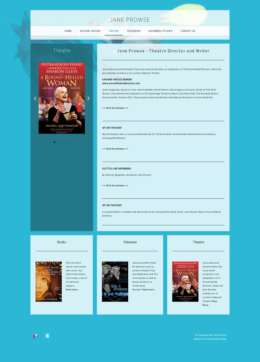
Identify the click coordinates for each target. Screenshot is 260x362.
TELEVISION (133, 31)
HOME (68, 31)
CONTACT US (188, 31)
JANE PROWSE (130, 19)
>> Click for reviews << (115, 108)
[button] (35, 98)
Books (61, 242)
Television (130, 242)
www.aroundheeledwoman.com (121, 83)
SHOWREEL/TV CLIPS (160, 31)
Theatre (198, 242)
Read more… (72, 289)
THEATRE (114, 31)
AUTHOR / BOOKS (90, 31)
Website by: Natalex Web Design (210, 338)
